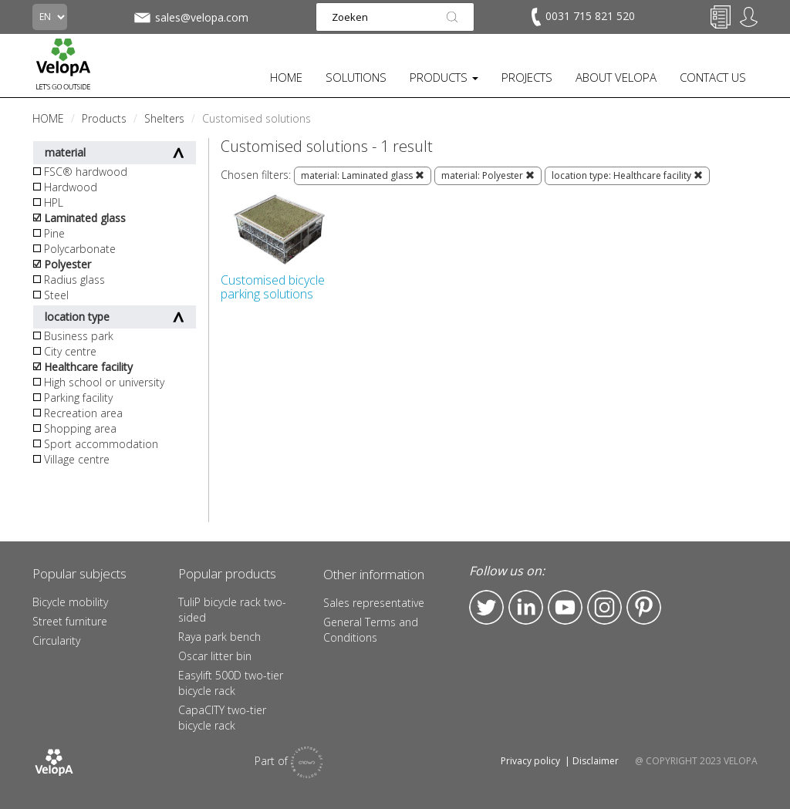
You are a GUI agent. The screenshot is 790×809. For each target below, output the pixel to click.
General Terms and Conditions (370, 630)
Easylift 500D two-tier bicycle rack (230, 683)
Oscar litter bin (215, 656)
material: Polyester (488, 175)
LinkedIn (525, 607)
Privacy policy (530, 760)
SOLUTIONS (356, 77)
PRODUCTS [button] (444, 77)
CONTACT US (713, 77)
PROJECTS (526, 77)
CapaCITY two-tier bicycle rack (222, 718)
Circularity (56, 640)
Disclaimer (595, 760)
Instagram (604, 607)
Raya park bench (219, 636)
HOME (286, 77)
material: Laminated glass (362, 175)
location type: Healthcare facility (627, 175)
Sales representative (373, 602)
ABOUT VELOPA (616, 77)
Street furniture (69, 621)
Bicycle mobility (70, 602)
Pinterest (643, 607)
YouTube (565, 607)
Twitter (486, 607)
